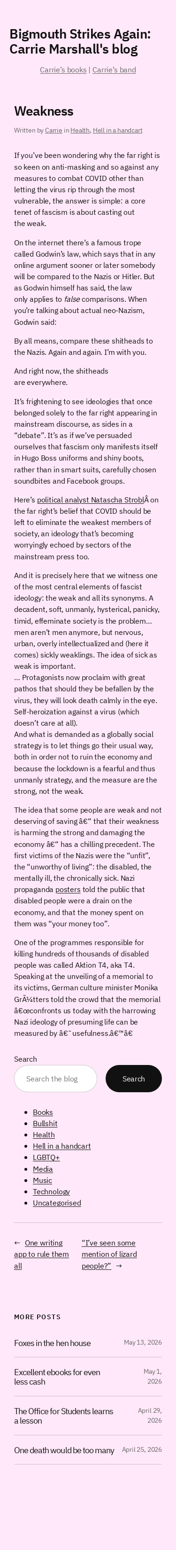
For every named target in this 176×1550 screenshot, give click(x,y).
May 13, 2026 (143, 1342)
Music (42, 1180)
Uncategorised (57, 1202)
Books (43, 1112)
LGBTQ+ (46, 1157)
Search (25, 1059)
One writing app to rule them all (41, 1253)
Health (80, 130)
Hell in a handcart (118, 130)
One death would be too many (64, 1450)
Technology (51, 1191)
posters (68, 889)
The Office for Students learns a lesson (63, 1415)
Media (43, 1169)
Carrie (53, 130)
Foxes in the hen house (52, 1343)
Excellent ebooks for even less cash (57, 1376)
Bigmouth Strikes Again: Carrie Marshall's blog (80, 41)
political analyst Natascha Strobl (90, 499)
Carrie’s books (63, 69)
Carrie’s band (114, 69)
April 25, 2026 (142, 1449)
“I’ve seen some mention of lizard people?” (109, 1253)
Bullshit (45, 1123)
